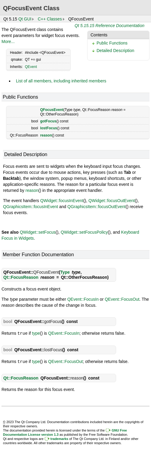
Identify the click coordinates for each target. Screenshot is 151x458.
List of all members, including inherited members (61, 80)
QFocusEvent (51, 110)
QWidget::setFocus (38, 232)
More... (8, 41)
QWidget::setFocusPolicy (84, 232)
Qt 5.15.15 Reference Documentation (109, 25)
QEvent (31, 67)
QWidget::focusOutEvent (111, 200)
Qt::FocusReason (21, 277)
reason (46, 135)
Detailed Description (115, 50)
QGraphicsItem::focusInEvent (30, 206)
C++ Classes (50, 19)
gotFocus (48, 121)
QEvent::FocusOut (122, 299)
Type (65, 272)
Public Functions (112, 43)
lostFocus (48, 128)
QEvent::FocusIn (83, 299)
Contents (99, 34)
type (36, 333)
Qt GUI (25, 19)
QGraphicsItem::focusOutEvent (96, 206)
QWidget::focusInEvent (61, 200)
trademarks (59, 438)
